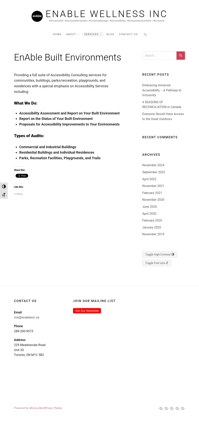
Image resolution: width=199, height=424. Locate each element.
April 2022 (149, 179)
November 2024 (153, 165)
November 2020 (153, 200)
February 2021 (152, 193)
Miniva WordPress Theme (46, 408)
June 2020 (149, 207)
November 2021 (153, 186)
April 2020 (149, 213)
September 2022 (153, 172)
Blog (110, 34)
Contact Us (128, 34)
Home (57, 34)
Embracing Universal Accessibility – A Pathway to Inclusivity (162, 90)
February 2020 (152, 220)
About (71, 34)
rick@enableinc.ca (26, 317)
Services (91, 34)
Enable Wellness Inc (107, 14)
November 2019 (153, 234)
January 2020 (151, 227)
